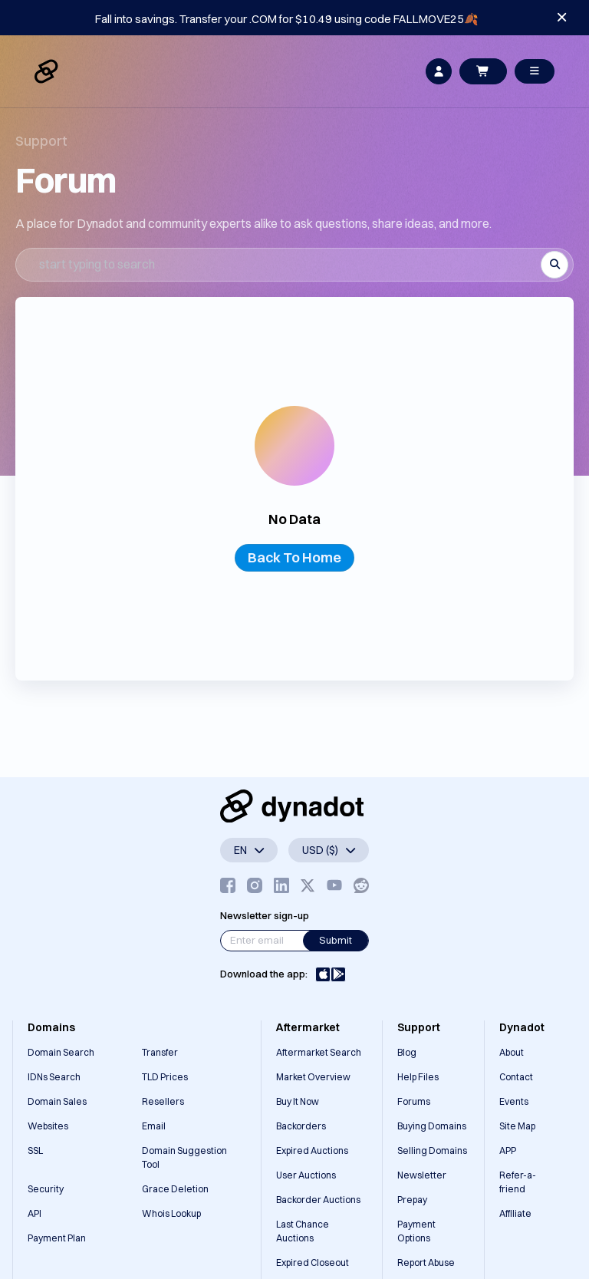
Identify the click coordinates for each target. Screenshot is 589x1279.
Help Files (418, 1077)
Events (513, 1101)
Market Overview (313, 1077)
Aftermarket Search (318, 1052)
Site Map (517, 1126)
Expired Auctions (312, 1150)
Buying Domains (431, 1126)
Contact (516, 1077)
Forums (413, 1101)
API (34, 1213)
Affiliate (515, 1213)
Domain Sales (57, 1101)
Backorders (301, 1126)
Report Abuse (426, 1262)
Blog (406, 1052)
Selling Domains (432, 1150)
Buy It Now (297, 1101)
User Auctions (306, 1175)
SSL (35, 1150)
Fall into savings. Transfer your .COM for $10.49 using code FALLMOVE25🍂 (287, 19)
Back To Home (294, 557)
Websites (48, 1126)
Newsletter (421, 1175)
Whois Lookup (171, 1213)
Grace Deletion (175, 1189)
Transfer (160, 1052)
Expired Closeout (312, 1262)
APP (507, 1150)
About (511, 1052)
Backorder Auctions (318, 1199)
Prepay (412, 1199)
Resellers (163, 1101)
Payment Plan (57, 1238)
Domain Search (61, 1052)
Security (46, 1189)
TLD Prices (165, 1077)
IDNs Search (54, 1077)
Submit (335, 940)
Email (154, 1126)
